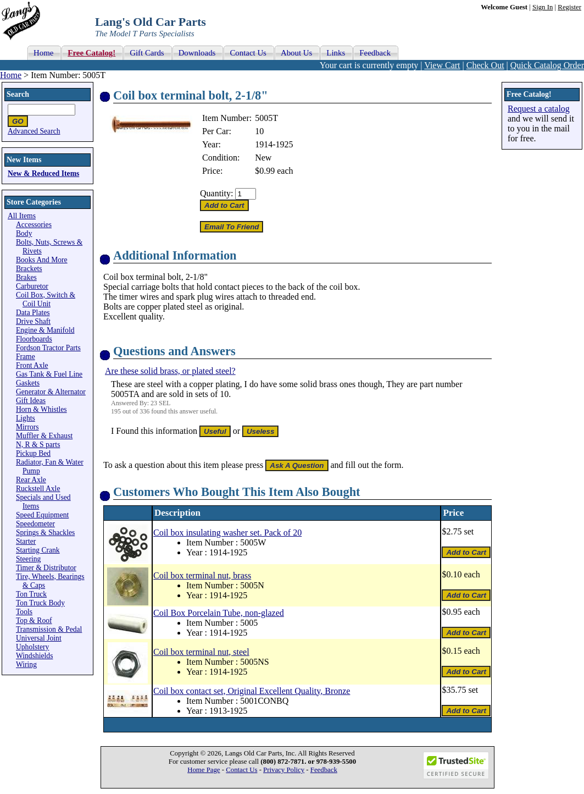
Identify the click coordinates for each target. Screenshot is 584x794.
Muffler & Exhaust (44, 436)
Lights (25, 418)
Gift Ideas (31, 400)
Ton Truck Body (40, 603)
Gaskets (28, 383)
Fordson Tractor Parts (48, 348)
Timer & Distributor (46, 568)
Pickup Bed (33, 453)
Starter (26, 541)
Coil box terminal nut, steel (201, 652)
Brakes (26, 277)
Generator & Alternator (51, 392)
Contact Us (241, 770)
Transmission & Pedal (49, 629)
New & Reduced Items (43, 173)
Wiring (26, 664)
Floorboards (34, 339)
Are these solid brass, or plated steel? (170, 371)
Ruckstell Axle (38, 488)
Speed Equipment (42, 515)
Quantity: (216, 193)
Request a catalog (539, 108)
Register (569, 7)
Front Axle (32, 365)
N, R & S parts (38, 444)
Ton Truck (31, 594)
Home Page (203, 770)
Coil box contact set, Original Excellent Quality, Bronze (251, 691)
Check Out (485, 65)
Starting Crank (38, 550)
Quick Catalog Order (547, 65)
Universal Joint (39, 638)
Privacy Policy (283, 770)
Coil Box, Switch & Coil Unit (45, 299)
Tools (24, 612)
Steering (28, 559)
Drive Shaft (33, 321)
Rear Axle (31, 480)
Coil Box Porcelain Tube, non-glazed (218, 612)
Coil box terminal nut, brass (202, 575)
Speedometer (35, 524)
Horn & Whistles (41, 409)
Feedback (323, 770)
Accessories (34, 224)
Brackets (29, 268)
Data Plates (33, 312)
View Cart (442, 65)
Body (24, 233)
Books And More (42, 260)
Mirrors (27, 427)
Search (18, 94)
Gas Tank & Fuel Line (49, 374)
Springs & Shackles (45, 532)
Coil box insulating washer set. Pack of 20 (227, 532)
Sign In (542, 7)
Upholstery (32, 647)
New (263, 157)
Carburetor (32, 286)
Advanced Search (34, 131)
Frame (25, 356)
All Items (22, 216)
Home (10, 75)
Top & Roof (34, 620)
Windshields (34, 656)
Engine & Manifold (45, 330)
